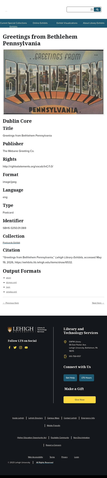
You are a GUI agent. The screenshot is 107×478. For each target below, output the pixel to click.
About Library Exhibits (93, 23)
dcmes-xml (11, 282)
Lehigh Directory (35, 418)
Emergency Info (88, 418)
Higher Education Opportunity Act (31, 437)
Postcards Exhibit (11, 242)
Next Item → (98, 303)
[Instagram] (20, 347)
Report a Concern (53, 445)
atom (8, 277)
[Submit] (97, 9)
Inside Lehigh (18, 418)
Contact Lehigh (70, 418)
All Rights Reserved (44, 462)
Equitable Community (60, 437)
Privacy (64, 457)
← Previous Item (11, 303)
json (8, 287)
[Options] (92, 9)
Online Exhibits (40, 23)
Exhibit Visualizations (67, 23)
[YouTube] (26, 347)
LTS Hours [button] (87, 377)
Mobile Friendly (53, 425)
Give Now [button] (79, 399)
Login (76, 457)
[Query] (84, 9)
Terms (52, 457)
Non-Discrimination (81, 437)
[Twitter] (15, 347)
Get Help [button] (70, 377)
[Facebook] (9, 347)
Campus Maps (53, 418)
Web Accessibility (35, 457)
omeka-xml (11, 291)
